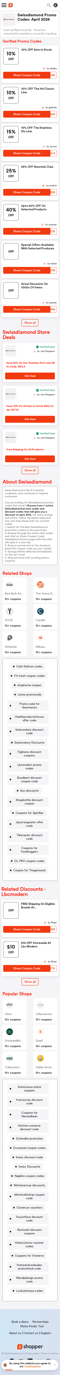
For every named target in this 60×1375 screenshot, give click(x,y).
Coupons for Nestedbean (29, 1114)
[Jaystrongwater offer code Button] (28, 824)
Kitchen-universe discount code (29, 1127)
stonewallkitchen (16, 1040)
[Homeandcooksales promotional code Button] (28, 1267)
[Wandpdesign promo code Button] (28, 1280)
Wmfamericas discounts (29, 1185)
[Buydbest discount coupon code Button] (28, 779)
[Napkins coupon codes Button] (28, 1176)
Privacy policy (32, 1353)
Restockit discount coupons (29, 1231)
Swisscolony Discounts (29, 742)
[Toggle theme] (55, 5)
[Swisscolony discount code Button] (28, 731)
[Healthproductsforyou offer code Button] (28, 718)
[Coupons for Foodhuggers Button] (28, 850)
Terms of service (49, 1353)
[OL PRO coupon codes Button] (28, 861)
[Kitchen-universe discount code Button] (28, 1127)
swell (39, 1040)
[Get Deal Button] (30, 376)
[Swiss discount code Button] (28, 1157)
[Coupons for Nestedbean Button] (28, 1114)
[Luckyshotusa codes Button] (28, 1290)
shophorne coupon (29, 685)
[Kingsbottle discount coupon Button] (28, 802)
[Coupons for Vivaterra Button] (28, 1255)
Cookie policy (32, 1366)
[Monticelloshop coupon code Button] (28, 1196)
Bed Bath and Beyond (19, 593)
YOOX (9, 620)
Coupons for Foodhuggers (29, 850)
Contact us (31, 1333)
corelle (40, 620)
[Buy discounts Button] (28, 790)
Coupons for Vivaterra (29, 1255)
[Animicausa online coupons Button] (28, 1089)
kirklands (11, 646)
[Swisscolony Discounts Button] (28, 742)
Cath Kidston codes (29, 666)
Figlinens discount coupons (29, 753)
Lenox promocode (29, 694)
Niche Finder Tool (32, 1326)
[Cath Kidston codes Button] (28, 666)
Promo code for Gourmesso (29, 705)
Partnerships (40, 1321)
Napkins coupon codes (29, 1176)
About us (15, 1333)
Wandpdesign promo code (29, 1279)
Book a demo (20, 1321)
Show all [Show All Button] (30, 322)
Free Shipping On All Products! (25, 449)
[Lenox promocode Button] (28, 694)
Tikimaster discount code (29, 837)
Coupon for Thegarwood (29, 870)
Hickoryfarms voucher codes (29, 1244)
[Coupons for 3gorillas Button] (28, 813)
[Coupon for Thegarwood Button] (28, 870)
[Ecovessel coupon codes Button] (28, 1148)
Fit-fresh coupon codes (29, 675)
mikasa (40, 646)
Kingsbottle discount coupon (29, 802)
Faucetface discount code (29, 1218)
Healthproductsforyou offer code (29, 718)
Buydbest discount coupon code (29, 779)
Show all (30, 981)
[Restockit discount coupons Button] (28, 1231)
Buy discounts (29, 790)
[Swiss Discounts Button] (28, 1166)
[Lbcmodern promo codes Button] (28, 766)
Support (46, 1333)
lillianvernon (44, 1014)
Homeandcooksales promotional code (29, 1267)
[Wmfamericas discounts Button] (28, 1185)
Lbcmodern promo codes (29, 766)
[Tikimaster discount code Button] (28, 837)
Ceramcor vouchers (29, 1207)
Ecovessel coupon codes (29, 1147)
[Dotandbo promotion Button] (28, 1138)
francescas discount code (29, 1101)
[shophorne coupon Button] (28, 685)
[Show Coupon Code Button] (26, 75)
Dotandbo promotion (29, 1138)
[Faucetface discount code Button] (28, 1219)
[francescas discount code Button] (28, 1101)
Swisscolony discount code (29, 731)
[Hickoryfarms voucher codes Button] (28, 1244)
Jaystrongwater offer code (29, 824)
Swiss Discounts (29, 1166)
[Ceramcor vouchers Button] (28, 1207)
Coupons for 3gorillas (29, 812)
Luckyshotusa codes (29, 1290)
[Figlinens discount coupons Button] (28, 754)
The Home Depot (47, 593)
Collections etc (15, 1067)
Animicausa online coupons (29, 1088)
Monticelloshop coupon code (29, 1196)
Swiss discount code (29, 1157)
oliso (8, 1014)
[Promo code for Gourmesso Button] (28, 705)
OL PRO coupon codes (29, 861)
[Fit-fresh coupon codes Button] (28, 675)
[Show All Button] (30, 981)
